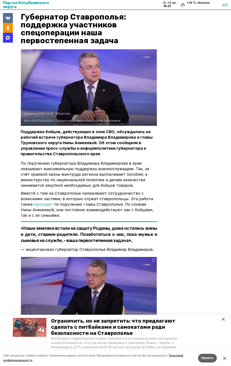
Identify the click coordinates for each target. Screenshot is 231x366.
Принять (207, 358)
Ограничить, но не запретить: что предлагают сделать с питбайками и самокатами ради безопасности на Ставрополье (113, 327)
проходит (43, 204)
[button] (29, 327)
